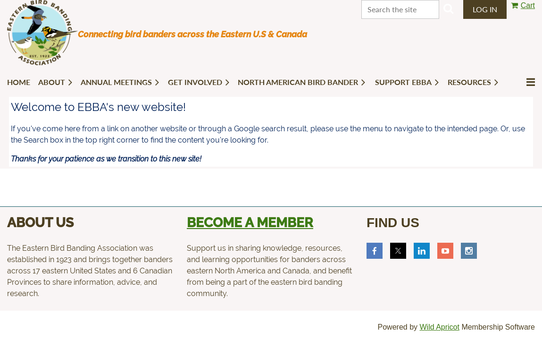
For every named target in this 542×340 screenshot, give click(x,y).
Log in (485, 9)
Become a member (250, 222)
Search (448, 8)
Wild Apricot (439, 327)
